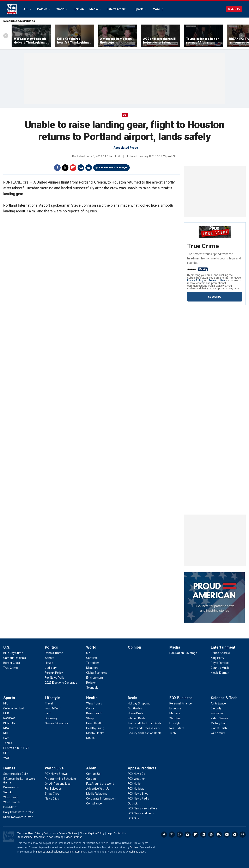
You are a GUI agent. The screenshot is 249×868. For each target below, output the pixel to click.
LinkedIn (203, 834)
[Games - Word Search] (11, 802)
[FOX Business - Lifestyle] (175, 723)
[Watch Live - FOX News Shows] (56, 773)
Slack (211, 834)
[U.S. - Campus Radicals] (14, 658)
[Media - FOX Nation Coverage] (183, 653)
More (156, 9)
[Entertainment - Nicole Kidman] (220, 672)
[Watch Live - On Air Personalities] (58, 783)
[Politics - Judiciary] (51, 667)
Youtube (187, 834)
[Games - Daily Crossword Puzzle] (18, 812)
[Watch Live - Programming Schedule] (60, 778)
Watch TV (234, 9)
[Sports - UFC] (5, 753)
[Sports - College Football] (13, 708)
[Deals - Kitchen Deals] (136, 718)
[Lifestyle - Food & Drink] (53, 708)
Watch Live (54, 768)
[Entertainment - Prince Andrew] (220, 653)
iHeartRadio (242, 834)
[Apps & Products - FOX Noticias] (136, 788)
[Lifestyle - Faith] (48, 713)
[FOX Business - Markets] (174, 713)
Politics (42, 9)
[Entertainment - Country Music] (220, 667)
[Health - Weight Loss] (94, 703)
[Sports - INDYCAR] (9, 723)
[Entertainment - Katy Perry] (217, 658)
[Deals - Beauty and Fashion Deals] (144, 733)
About (91, 768)
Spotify (235, 834)
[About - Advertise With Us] (97, 788)
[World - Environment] (94, 677)
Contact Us (120, 833)
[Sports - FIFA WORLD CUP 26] (16, 748)
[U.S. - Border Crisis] (11, 662)
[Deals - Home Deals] (136, 713)
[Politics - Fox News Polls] (54, 677)
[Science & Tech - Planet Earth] (219, 728)
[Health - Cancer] (91, 708)
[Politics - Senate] (49, 658)
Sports (139, 9)
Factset (134, 847)
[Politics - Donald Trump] (54, 653)
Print (81, 167)
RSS (219, 834)
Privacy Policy (195, 280)
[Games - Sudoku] (8, 792)
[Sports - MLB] (6, 713)
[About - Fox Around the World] (100, 783)
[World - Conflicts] (92, 658)
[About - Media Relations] (96, 793)
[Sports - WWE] (6, 758)
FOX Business (180, 698)
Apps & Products (142, 768)
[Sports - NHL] (5, 733)
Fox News (12, 9)
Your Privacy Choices (65, 833)
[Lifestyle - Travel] (49, 703)
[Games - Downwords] (11, 787)
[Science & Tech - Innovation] (217, 713)
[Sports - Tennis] (7, 743)
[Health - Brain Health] (94, 713)
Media (93, 9)
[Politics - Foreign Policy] (54, 672)
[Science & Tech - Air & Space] (218, 703)
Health (92, 698)
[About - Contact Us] (93, 773)
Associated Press (126, 147)
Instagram (180, 834)
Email (88, 167)
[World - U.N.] (88, 653)
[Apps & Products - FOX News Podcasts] (141, 813)
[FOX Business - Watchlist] (175, 718)
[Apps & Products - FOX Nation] (135, 783)
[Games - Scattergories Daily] (15, 773)
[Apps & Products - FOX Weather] (136, 778)
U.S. (26, 9)
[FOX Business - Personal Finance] (180, 703)
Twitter (65, 167)
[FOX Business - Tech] (172, 733)
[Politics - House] (49, 662)
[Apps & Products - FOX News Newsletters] (142, 808)
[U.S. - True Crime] (10, 667)
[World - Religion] (91, 682)
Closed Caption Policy (91, 833)
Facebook (57, 167)
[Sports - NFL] (5, 703)
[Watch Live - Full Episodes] (53, 788)
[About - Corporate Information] (101, 798)
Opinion (78, 9)
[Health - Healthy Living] (95, 728)
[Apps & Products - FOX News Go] (136, 773)
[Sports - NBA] (6, 728)
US (124, 114)
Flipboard (73, 167)
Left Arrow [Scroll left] (5, 35)
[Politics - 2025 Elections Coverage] (61, 682)
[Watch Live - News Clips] (52, 798)
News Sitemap (55, 837)
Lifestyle (52, 698)
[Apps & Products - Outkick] (133, 803)
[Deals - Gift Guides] (135, 708)
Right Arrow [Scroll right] (241, 35)
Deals (132, 698)
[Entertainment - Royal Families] (220, 662)
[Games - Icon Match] (10, 807)
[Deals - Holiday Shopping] (139, 703)
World (60, 9)
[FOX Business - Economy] (175, 708)
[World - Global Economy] (96, 672)
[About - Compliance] (94, 803)
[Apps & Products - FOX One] (133, 818)
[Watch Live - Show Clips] (52, 793)
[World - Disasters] (92, 667)
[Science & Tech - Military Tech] (219, 723)
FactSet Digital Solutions (50, 851)
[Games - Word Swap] (10, 797)
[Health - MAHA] (90, 738)
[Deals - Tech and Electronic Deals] (144, 723)
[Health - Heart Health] (94, 723)
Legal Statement (74, 851)
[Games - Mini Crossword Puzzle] (18, 817)
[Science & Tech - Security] (216, 708)
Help (109, 833)
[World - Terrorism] (92, 662)
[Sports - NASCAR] (9, 718)
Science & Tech (224, 698)
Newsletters (227, 834)
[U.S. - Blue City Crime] (13, 653)
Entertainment (116, 9)
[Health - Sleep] (90, 718)
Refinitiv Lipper (137, 851)
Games (9, 768)
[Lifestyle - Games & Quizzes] (56, 723)
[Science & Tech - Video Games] (219, 718)
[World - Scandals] (92, 687)
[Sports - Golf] (6, 738)
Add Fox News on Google (113, 167)
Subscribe (214, 296)
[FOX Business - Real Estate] (176, 728)
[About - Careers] (91, 778)
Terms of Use (217, 280)
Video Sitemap (74, 837)
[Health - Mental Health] (95, 733)
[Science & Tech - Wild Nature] (218, 733)
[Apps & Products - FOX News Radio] (138, 798)
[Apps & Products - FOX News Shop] (138, 793)
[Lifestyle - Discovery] (51, 718)
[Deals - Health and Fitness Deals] (144, 728)
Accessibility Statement (31, 837)
